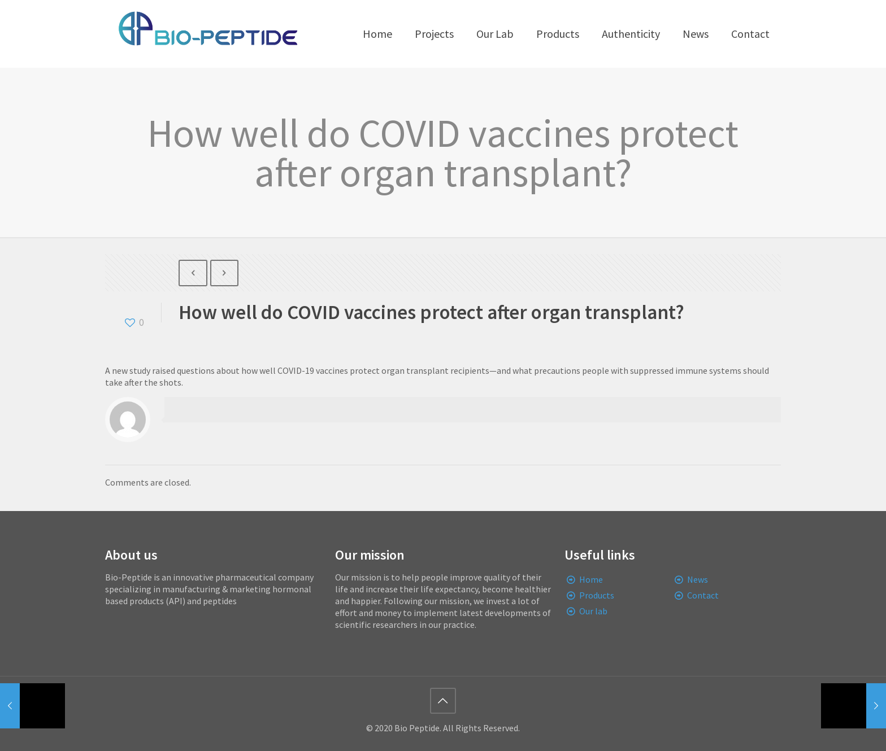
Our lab (593, 611)
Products (596, 595)
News (697, 579)
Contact (703, 595)
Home (591, 579)
